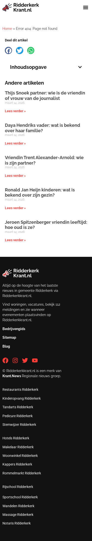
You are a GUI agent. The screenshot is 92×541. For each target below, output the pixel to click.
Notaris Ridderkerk (16, 523)
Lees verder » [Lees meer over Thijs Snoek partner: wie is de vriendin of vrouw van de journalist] (15, 111)
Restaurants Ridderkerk (20, 390)
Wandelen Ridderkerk (18, 506)
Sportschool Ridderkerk (20, 497)
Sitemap (9, 337)
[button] (85, 7)
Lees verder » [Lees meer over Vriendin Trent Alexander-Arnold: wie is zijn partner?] (15, 176)
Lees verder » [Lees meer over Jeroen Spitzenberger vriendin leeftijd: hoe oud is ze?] (15, 240)
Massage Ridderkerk (17, 515)
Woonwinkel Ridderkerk (20, 456)
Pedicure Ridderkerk (17, 416)
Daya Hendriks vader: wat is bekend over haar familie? (42, 128)
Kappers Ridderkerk (17, 464)
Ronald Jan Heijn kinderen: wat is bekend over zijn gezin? (40, 192)
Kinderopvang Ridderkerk (21, 398)
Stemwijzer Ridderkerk (19, 425)
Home (7, 29)
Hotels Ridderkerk (15, 438)
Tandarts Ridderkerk (17, 407)
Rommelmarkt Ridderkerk (21, 473)
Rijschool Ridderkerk (17, 487)
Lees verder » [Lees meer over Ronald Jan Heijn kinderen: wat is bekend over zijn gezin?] (15, 208)
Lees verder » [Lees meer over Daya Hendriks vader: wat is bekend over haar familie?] (15, 143)
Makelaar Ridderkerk (18, 447)
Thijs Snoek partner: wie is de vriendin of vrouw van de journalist (45, 95)
